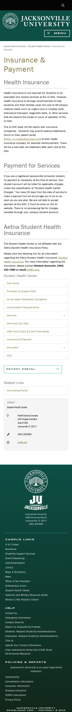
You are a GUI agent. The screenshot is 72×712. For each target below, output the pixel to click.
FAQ (9, 355)
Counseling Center (17, 390)
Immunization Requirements (23, 307)
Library (9, 567)
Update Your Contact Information (23, 645)
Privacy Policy (13, 699)
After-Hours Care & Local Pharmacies (28, 331)
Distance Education (15, 690)
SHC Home (13, 283)
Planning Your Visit (17, 323)
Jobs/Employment (15, 562)
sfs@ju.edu (33, 269)
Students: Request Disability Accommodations (30, 631)
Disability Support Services (20, 553)
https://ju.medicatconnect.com (22, 139)
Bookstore (11, 549)
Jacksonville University (15, 46)
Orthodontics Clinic (15, 585)
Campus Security (14, 622)
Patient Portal (32, 369)
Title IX (9, 640)
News (8, 576)
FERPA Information (15, 695)
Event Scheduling (15, 558)
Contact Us (11, 613)
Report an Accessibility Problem (23, 626)
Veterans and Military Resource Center (26, 595)
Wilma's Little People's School (22, 599)
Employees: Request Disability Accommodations (31, 636)
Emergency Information (18, 617)
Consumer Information (17, 686)
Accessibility (12, 677)
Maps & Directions (15, 572)
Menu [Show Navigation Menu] (57, 33)
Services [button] (37, 316)
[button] (63, 5)
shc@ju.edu (22, 442)
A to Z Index (12, 544)
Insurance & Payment (19, 339)
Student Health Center (39, 46)
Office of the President (17, 581)
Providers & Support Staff (21, 291)
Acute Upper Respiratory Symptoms (27, 299)
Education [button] (37, 348)
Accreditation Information (19, 681)
